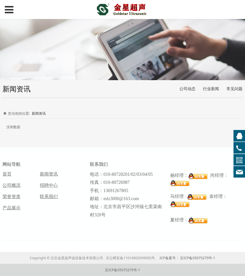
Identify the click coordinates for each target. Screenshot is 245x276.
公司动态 (187, 88)
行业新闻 (211, 88)
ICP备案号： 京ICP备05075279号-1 (187, 257)
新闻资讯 (39, 113)
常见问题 (234, 88)
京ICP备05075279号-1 (122, 269)
